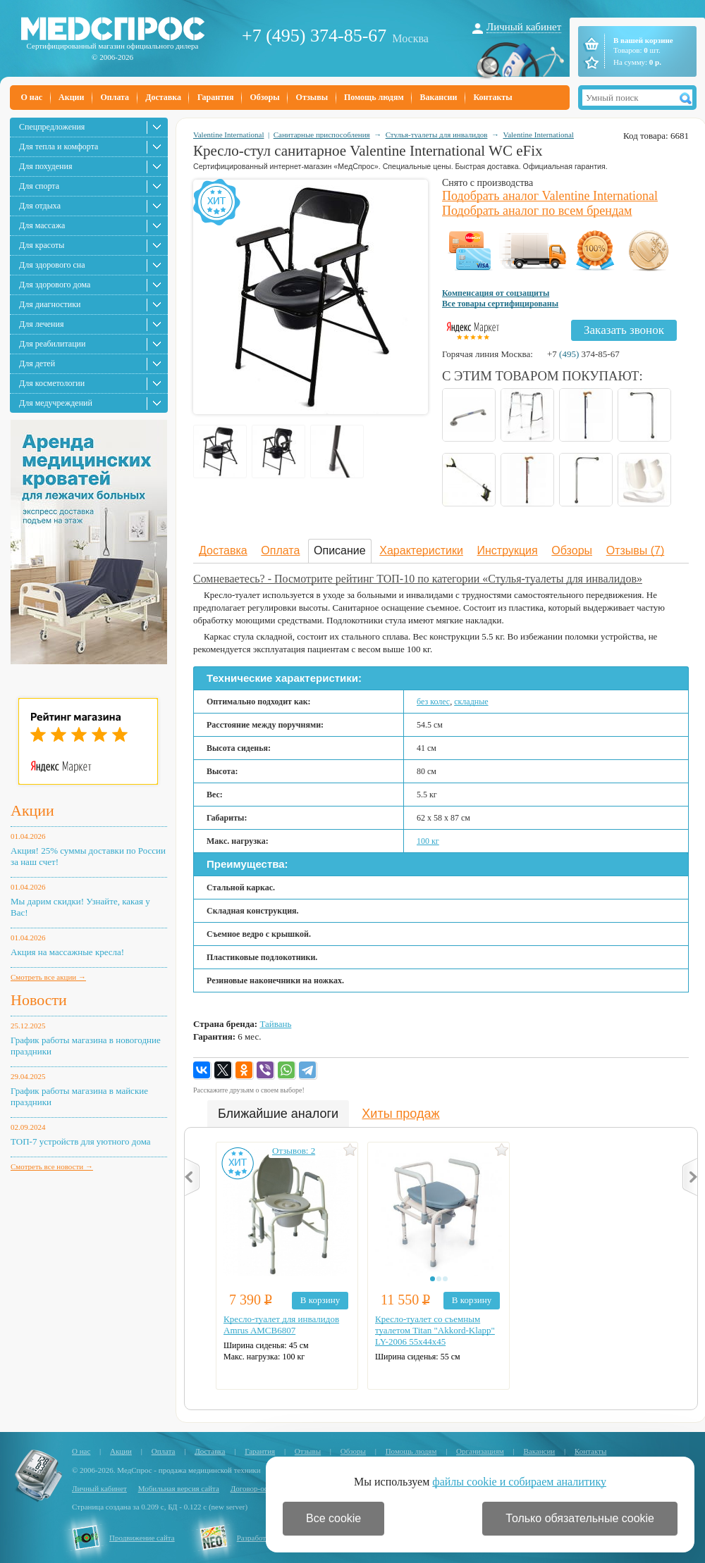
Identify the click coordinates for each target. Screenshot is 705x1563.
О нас (32, 97)
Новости (39, 1000)
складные (471, 701)
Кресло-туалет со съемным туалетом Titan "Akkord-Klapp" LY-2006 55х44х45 (435, 1330)
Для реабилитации (52, 344)
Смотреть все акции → (48, 977)
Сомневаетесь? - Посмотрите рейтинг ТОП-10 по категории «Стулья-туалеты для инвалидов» (417, 579)
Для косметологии (52, 383)
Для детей (37, 363)
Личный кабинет (523, 26)
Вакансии (439, 97)
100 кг (428, 841)
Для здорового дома (54, 284)
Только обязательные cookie (579, 1518)
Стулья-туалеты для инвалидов (437, 134)
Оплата (114, 97)
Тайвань (275, 1024)
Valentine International (228, 134)
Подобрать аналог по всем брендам (537, 211)
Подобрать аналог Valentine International (550, 196)
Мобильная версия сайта (178, 1488)
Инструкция (507, 550)
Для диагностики (49, 304)
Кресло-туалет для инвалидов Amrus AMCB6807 (281, 1324)
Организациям (480, 1451)
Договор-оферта (257, 1488)
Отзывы (312, 97)
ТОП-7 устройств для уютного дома (81, 1141)
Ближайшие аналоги (278, 1114)
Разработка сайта (265, 1537)
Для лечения (41, 324)
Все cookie (333, 1518)
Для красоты (41, 245)
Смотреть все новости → (52, 1166)
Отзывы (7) (635, 550)
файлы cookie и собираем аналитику (519, 1482)
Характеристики (421, 550)
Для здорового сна (52, 265)
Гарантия (215, 97)
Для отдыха (40, 206)
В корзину (320, 1300)
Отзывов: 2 (293, 1150)
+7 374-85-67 (583, 354)
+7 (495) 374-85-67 (314, 35)
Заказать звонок (624, 330)
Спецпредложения (52, 127)
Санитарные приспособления (322, 134)
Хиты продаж (400, 1114)
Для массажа (42, 225)
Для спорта (39, 186)
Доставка (163, 97)
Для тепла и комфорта (58, 146)
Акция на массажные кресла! (67, 952)
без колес (433, 701)
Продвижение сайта (142, 1537)
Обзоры (264, 97)
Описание (340, 550)
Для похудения (45, 166)
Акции (71, 97)
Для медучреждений (55, 403)
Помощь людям (374, 97)
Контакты (492, 97)
